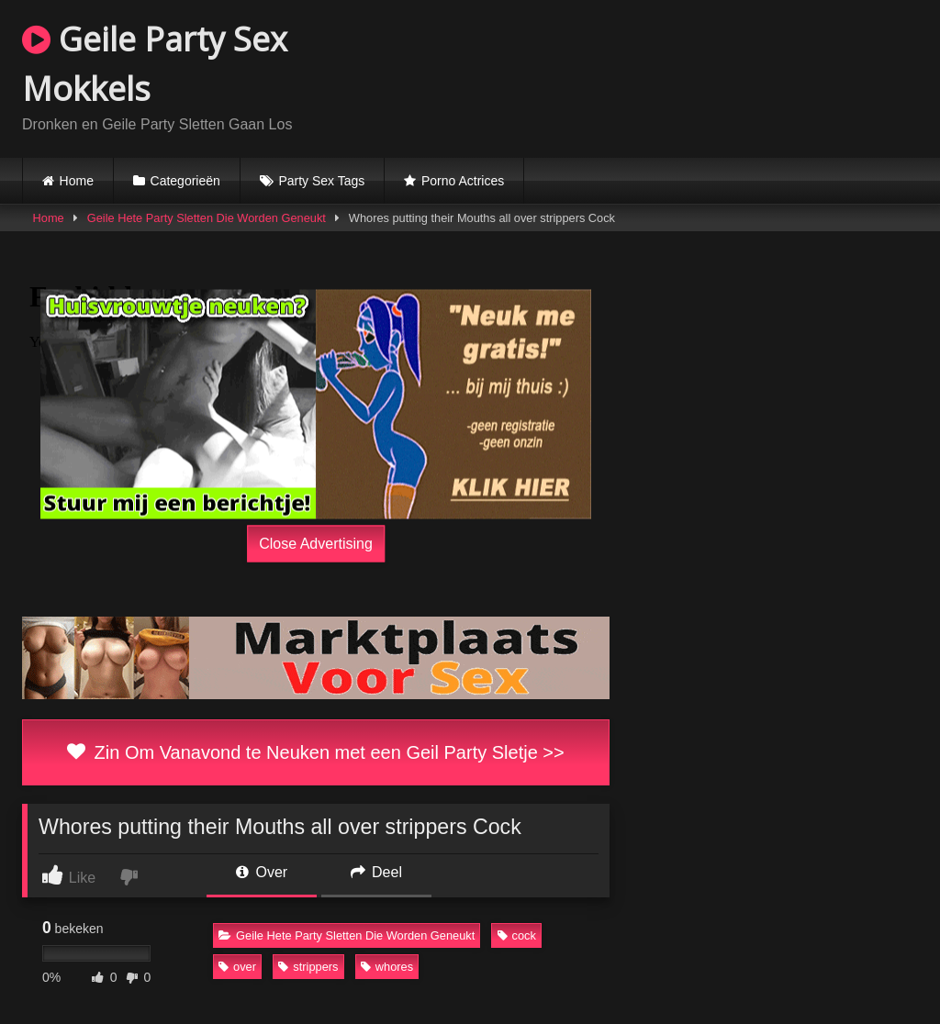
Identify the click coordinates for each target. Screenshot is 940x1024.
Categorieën (185, 180)
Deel (376, 872)
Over (261, 872)
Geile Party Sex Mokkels (154, 64)
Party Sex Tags (321, 180)
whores (387, 967)
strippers (308, 967)
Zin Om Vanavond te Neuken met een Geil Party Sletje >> (315, 752)
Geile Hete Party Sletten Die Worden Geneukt (206, 218)
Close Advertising (316, 543)
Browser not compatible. (703, 76)
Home (77, 180)
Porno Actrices (462, 180)
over (237, 967)
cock (517, 935)
